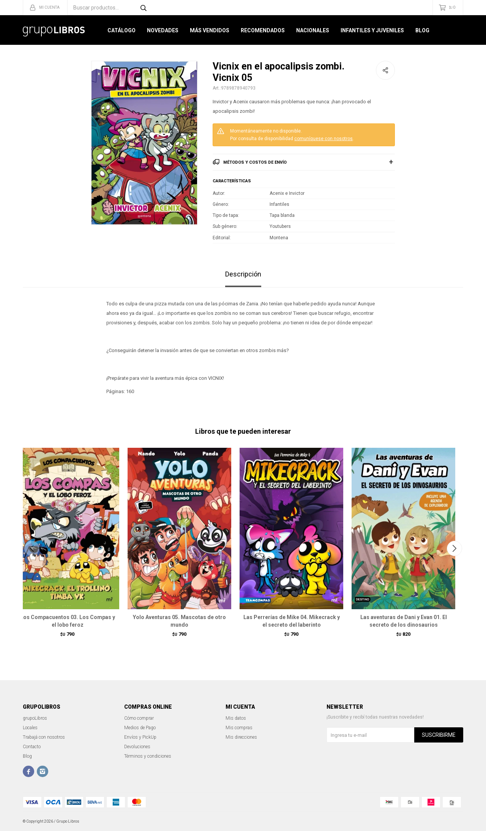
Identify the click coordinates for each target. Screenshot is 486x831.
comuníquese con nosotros (323, 138)
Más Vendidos (209, 30)
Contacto (32, 746)
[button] (454, 548)
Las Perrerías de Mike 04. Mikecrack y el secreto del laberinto (291, 621)
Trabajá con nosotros (44, 737)
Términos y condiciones (147, 756)
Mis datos (236, 718)
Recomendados (263, 30)
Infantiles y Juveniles (372, 30)
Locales (30, 727)
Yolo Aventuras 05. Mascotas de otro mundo (179, 621)
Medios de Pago (140, 727)
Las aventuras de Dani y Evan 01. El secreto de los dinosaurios (403, 621)
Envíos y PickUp (140, 737)
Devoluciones (137, 746)
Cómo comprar (139, 718)
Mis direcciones (241, 737)
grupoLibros (35, 718)
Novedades (162, 30)
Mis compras (239, 727)
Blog (422, 30)
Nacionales (312, 30)
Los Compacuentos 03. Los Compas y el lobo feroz (67, 621)
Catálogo (121, 30)
